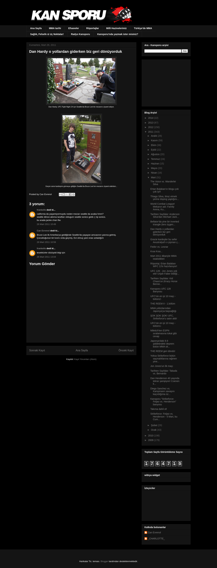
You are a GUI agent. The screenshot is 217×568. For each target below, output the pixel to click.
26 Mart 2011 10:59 (46, 242)
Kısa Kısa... (156, 251)
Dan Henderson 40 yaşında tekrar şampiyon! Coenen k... (164, 381)
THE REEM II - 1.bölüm (162, 303)
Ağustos (155, 154)
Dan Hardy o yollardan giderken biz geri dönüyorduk (162, 232)
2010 (151, 435)
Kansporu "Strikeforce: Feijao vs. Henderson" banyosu (163, 401)
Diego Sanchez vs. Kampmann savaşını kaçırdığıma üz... (162, 391)
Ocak (154, 429)
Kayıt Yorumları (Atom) (85, 359)
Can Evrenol (43, 230)
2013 (151, 122)
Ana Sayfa (36, 28)
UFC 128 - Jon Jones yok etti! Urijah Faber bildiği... (164, 272)
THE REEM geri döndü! (162, 351)
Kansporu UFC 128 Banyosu (160, 290)
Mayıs (154, 168)
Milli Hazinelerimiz (116, 28)
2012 (151, 127)
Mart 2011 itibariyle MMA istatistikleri (163, 257)
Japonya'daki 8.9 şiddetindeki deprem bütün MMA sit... (162, 343)
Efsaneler (73, 28)
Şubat (154, 425)
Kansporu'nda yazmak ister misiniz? (117, 34)
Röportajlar (92, 28)
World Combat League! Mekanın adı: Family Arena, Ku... (162, 206)
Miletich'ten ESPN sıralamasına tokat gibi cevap (163, 333)
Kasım (154, 140)
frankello (41, 210)
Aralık (154, 135)
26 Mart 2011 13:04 (46, 257)
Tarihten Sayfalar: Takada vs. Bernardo (163, 372)
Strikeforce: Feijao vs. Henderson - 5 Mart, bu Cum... (163, 416)
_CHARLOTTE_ (156, 538)
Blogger (104, 561)
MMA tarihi (55, 28)
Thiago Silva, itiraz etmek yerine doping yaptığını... (164, 198)
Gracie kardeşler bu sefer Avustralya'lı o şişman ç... (165, 241)
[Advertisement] (165, 82)
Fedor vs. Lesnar (159, 246)
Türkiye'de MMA (143, 28)
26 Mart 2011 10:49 (46, 224)
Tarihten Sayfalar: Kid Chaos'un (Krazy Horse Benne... (163, 281)
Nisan (154, 172)
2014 (151, 118)
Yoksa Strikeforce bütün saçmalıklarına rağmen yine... (163, 358)
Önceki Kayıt (126, 350)
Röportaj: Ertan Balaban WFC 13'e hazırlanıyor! (163, 265)
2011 (151, 131)
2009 (151, 440)
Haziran (155, 163)
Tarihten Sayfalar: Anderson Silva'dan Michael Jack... (165, 215)
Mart (153, 177)
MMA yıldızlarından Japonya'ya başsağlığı (163, 309)
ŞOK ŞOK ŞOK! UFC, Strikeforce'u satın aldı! (163, 317)
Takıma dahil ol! (158, 409)
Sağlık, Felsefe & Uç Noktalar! (47, 34)
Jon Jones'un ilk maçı (161, 366)
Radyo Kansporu (80, 34)
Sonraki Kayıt (37, 350)
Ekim (154, 145)
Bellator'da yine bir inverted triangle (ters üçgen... (164, 223)
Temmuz (156, 159)
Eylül (154, 149)
